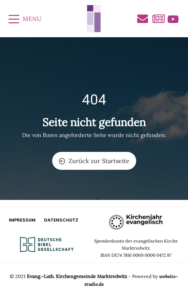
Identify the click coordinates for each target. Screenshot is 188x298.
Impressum (22, 220)
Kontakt (142, 18)
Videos (173, 19)
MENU (25, 19)
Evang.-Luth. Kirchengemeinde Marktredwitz (77, 276)
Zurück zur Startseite (94, 161)
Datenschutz (61, 220)
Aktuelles (157, 19)
